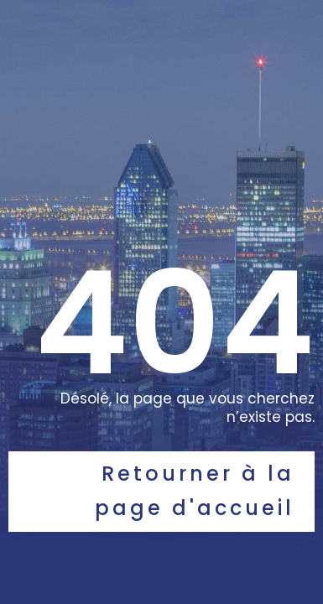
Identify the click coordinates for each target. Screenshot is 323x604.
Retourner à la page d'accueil (194, 491)
